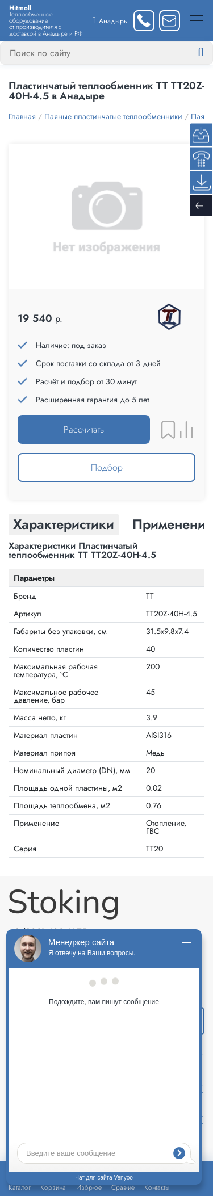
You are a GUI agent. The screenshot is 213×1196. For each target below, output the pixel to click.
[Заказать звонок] (143, 20)
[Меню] (196, 20)
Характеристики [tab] (63, 524)
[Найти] (209, 52)
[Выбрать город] (110, 20)
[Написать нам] (169, 20)
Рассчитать (84, 429)
